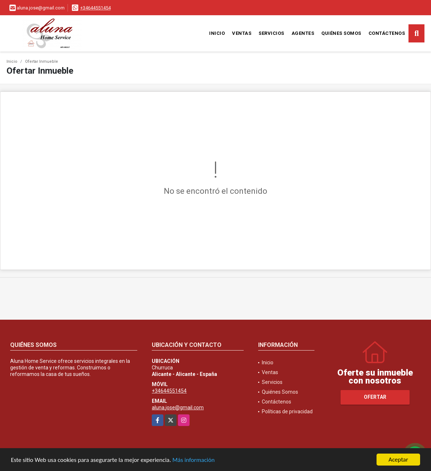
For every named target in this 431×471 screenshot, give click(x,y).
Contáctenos (387, 33)
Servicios (271, 33)
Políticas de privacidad (287, 411)
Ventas (241, 33)
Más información (193, 461)
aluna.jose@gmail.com (178, 407)
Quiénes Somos (341, 33)
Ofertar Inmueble (41, 61)
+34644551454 (95, 8)
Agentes (303, 33)
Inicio (217, 33)
